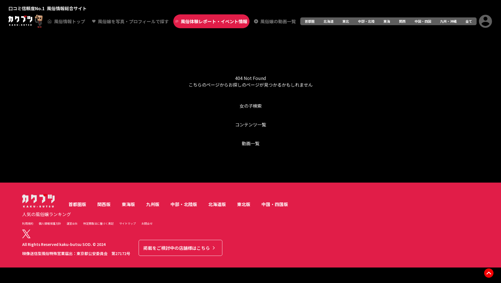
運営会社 (72, 223)
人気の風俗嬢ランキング (46, 214)
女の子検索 (251, 105)
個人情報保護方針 (50, 223)
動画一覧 (251, 143)
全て (469, 21)
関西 (402, 21)
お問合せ (146, 223)
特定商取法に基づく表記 (98, 223)
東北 (345, 21)
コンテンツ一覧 (250, 124)
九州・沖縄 (448, 21)
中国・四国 (422, 21)
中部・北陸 (366, 21)
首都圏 (310, 21)
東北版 (243, 204)
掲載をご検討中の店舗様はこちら (180, 248)
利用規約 (27, 223)
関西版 (104, 204)
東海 (386, 21)
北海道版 (217, 204)
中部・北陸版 (184, 204)
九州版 (152, 204)
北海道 (329, 21)
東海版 (128, 204)
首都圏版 (77, 204)
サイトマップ (127, 223)
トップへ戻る (250, 165)
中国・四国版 (274, 204)
